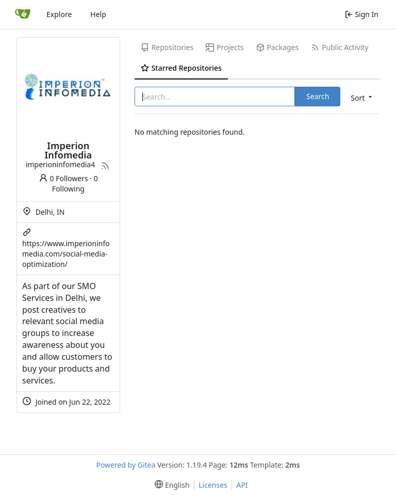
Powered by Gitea (125, 465)
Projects (224, 47)
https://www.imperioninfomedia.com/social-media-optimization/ (66, 253)
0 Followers (63, 178)
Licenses (213, 485)
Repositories (167, 47)
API (242, 485)
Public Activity (339, 47)
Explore (59, 14)
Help (98, 14)
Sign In (361, 14)
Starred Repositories (181, 68)
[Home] (22, 14)
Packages (277, 47)
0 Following (75, 183)
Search (317, 96)
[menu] (360, 97)
